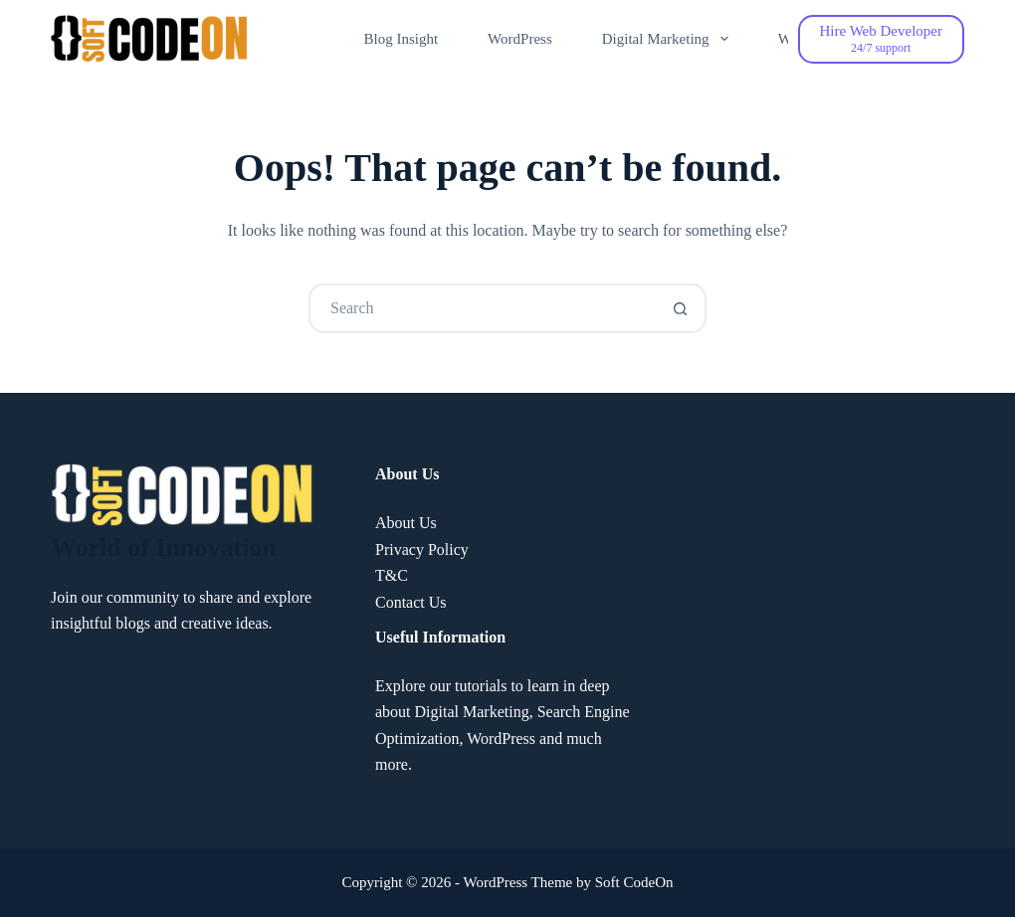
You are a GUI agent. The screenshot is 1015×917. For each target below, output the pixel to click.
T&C (391, 575)
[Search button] (680, 308)
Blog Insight (401, 39)
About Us (406, 522)
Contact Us (411, 602)
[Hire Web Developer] (881, 39)
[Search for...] (482, 308)
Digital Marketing (669, 39)
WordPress (520, 39)
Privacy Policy (422, 549)
